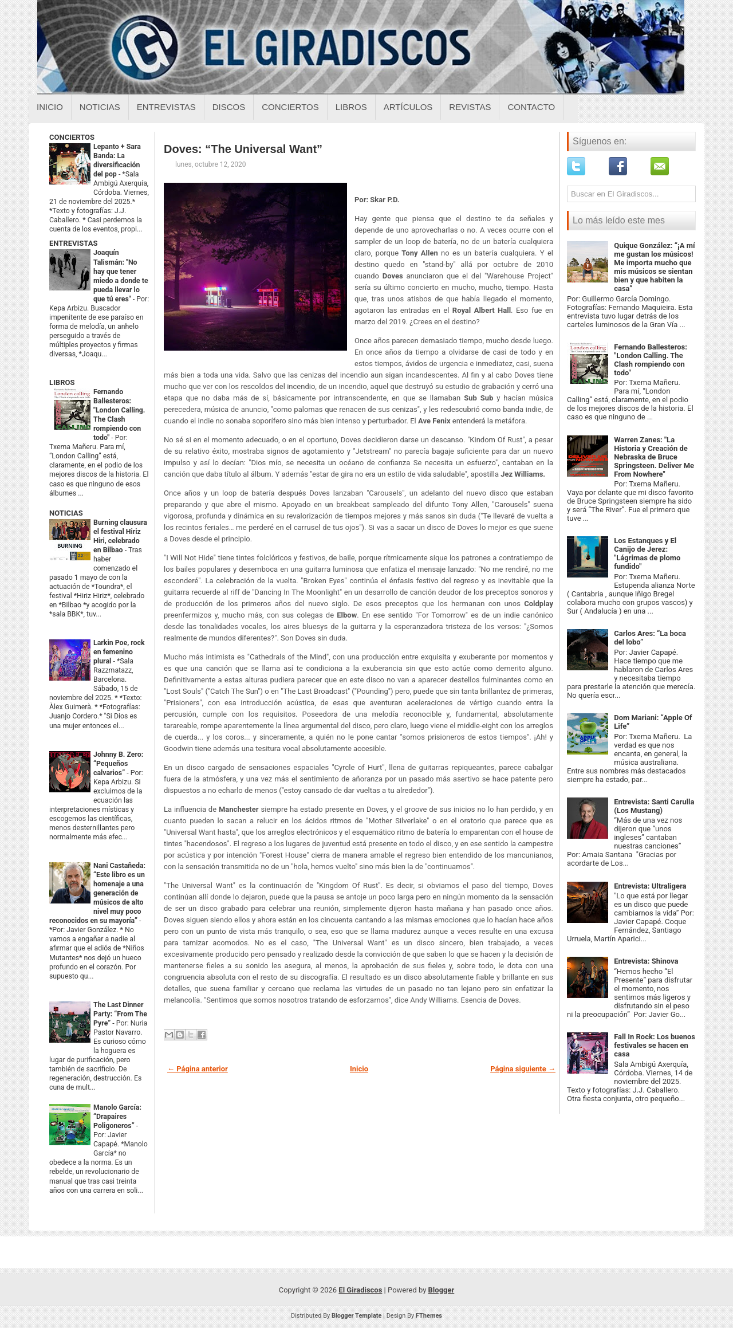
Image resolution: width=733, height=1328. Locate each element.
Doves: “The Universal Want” (243, 149)
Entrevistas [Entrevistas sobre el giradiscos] (166, 107)
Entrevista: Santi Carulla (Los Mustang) (654, 806)
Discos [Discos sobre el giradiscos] (229, 107)
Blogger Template (357, 1315)
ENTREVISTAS (73, 243)
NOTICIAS (66, 513)
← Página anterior (197, 1068)
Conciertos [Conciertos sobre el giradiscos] (290, 107)
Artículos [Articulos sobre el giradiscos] (408, 107)
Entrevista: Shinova (646, 961)
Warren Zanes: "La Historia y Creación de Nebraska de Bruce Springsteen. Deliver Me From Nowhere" (654, 456)
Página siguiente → (522, 1068)
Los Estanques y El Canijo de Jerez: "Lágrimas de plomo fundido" (647, 553)
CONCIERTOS (71, 137)
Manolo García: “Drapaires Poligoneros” (117, 1116)
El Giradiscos (360, 1290)
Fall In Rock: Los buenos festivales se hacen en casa (654, 1045)
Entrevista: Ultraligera (650, 886)
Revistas (470, 107)
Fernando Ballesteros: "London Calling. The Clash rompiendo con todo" (650, 360)
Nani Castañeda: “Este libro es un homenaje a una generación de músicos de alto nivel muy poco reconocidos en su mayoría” (97, 893)
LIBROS (61, 382)
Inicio (50, 107)
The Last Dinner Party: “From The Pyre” (120, 1014)
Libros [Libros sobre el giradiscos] (351, 107)
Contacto (531, 107)
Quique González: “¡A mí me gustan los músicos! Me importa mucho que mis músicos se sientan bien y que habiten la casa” (654, 267)
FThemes (429, 1315)
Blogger (441, 1290)
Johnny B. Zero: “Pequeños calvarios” (118, 764)
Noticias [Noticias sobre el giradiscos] (100, 107)
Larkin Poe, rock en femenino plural (119, 652)
